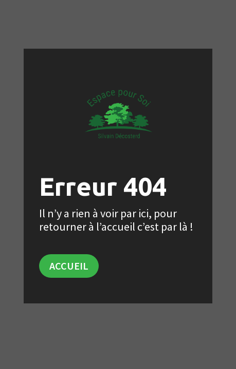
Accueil (68, 265)
